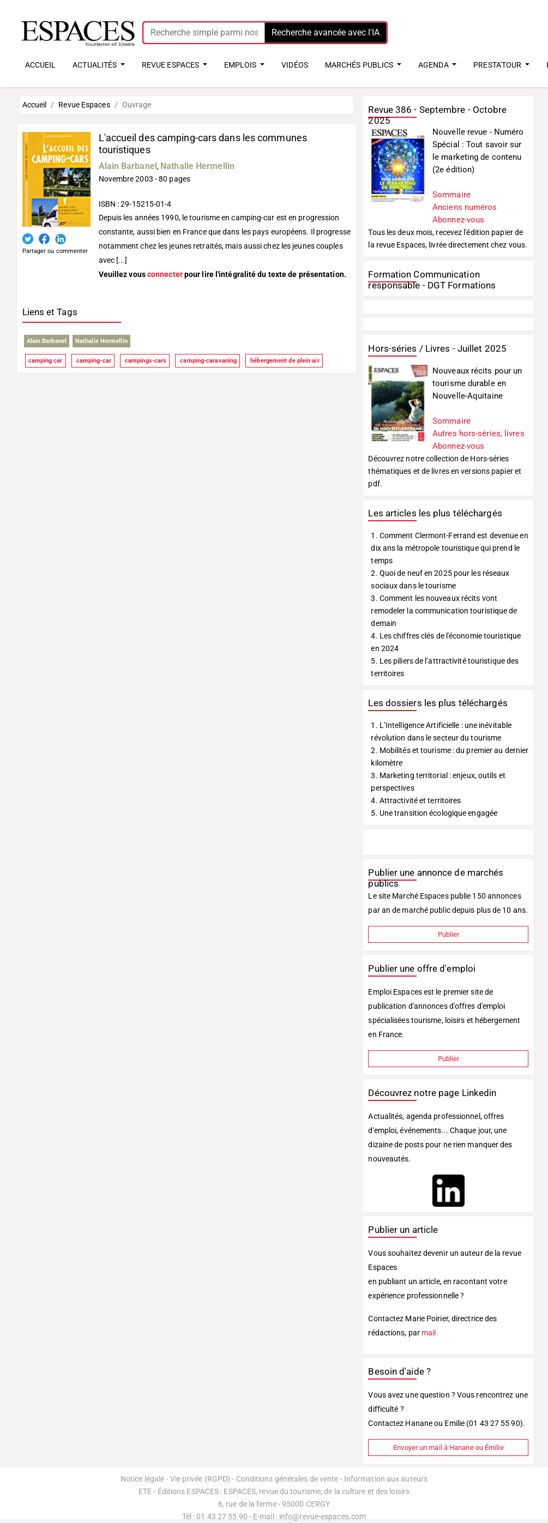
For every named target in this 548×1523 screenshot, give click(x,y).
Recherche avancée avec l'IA (326, 32)
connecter (165, 274)
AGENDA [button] (434, 65)
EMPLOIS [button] (241, 65)
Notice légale (142, 1478)
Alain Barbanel (128, 166)
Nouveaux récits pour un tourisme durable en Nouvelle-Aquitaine (477, 383)
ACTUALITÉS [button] (95, 65)
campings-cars (144, 360)
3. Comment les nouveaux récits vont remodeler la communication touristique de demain (444, 611)
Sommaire (451, 195)
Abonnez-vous (458, 220)
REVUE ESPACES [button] (171, 65)
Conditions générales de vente (287, 1478)
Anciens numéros (464, 207)
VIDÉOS (294, 65)
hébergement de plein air (284, 360)
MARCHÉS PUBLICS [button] (360, 65)
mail (428, 1332)
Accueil (34, 104)
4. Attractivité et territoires (416, 800)
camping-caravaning (207, 360)
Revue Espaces (84, 104)
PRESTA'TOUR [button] (498, 65)
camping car (45, 360)
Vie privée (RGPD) (200, 1478)
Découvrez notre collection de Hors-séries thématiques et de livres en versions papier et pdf (444, 471)
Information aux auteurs (385, 1478)
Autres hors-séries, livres (478, 433)
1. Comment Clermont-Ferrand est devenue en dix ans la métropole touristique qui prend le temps (449, 548)
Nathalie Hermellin (197, 166)
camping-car (93, 360)
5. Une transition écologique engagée (434, 813)
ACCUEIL (40, 65)
